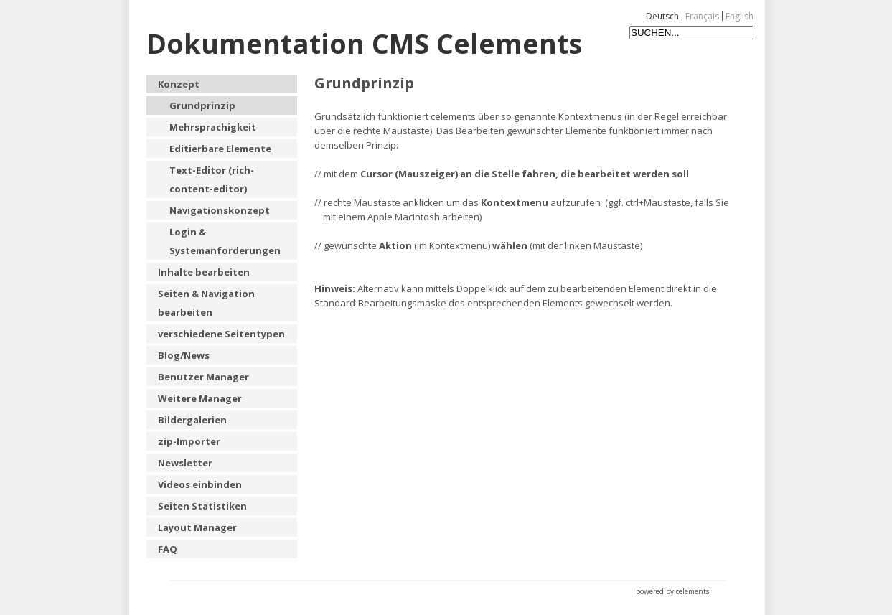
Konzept (178, 84)
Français (702, 16)
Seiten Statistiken (202, 505)
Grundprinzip (202, 105)
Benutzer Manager (203, 376)
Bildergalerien (192, 419)
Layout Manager (197, 527)
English (739, 16)
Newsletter (185, 462)
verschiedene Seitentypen (221, 333)
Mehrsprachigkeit (212, 127)
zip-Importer (189, 441)
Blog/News (184, 355)
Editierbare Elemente (220, 148)
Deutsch (662, 16)
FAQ (167, 549)
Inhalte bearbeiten (204, 272)
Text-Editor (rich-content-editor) (211, 179)
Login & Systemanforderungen (225, 241)
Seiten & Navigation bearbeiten (206, 303)
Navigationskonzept (219, 210)
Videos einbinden (200, 484)
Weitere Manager (200, 398)
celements (692, 591)
